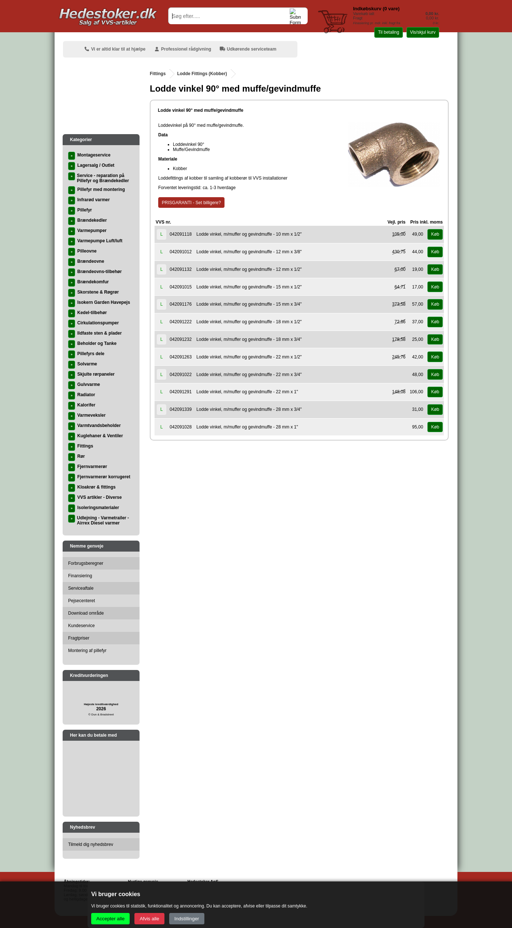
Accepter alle (110, 918)
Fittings (158, 73)
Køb (435, 234)
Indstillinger (186, 918)
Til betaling (388, 32)
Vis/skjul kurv (422, 32)
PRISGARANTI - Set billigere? (191, 202)
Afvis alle (149, 918)
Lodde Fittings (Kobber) (202, 73)
